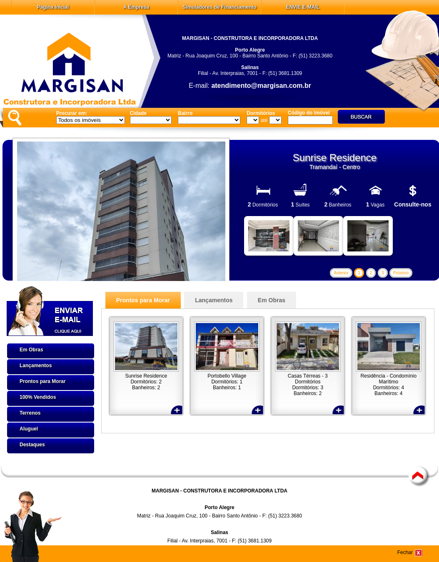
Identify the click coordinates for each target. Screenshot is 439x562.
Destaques (32, 445)
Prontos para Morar (43, 381)
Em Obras (31, 350)
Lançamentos (36, 365)
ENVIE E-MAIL (303, 7)
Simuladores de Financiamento (219, 7)
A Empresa (136, 7)
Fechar (405, 552)
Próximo (401, 273)
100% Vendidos (38, 397)
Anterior (341, 273)
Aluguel (29, 429)
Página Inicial (53, 7)
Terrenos (30, 413)
